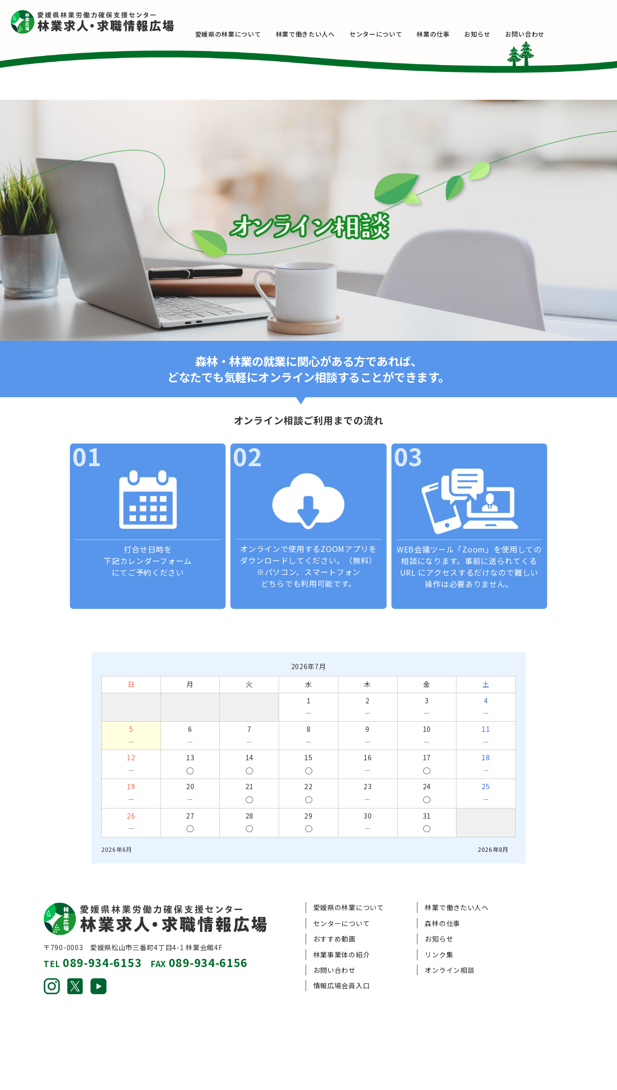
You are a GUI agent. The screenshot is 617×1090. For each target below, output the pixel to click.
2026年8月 (493, 824)
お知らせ (492, 34)
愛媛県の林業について (242, 34)
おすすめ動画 (334, 913)
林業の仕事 (447, 34)
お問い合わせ (539, 34)
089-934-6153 (102, 937)
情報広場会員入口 (341, 961)
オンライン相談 (449, 945)
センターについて (390, 34)
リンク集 (439, 929)
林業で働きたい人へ (319, 34)
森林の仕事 (442, 898)
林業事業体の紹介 (341, 929)
